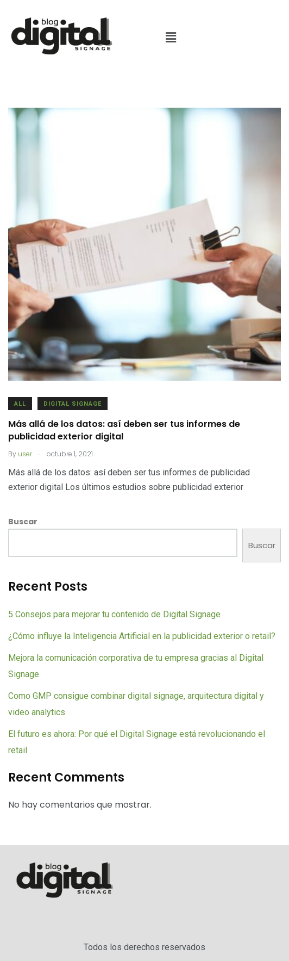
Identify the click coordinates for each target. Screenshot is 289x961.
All (20, 403)
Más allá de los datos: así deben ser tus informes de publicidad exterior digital (124, 430)
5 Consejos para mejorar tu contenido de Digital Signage (114, 614)
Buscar (22, 521)
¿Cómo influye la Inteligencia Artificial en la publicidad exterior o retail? (141, 636)
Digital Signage (72, 403)
